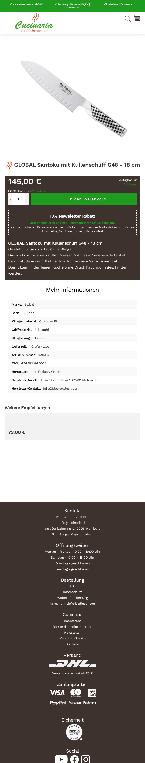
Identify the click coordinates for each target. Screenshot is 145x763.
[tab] (72, 288)
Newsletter (72, 632)
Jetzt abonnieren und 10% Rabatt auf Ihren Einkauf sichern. (72, 222)
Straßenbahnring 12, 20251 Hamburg (72, 528)
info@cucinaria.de (72, 523)
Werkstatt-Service (72, 638)
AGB (72, 586)
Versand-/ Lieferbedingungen (72, 603)
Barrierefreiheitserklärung (72, 626)
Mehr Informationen (72, 290)
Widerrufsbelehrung (72, 598)
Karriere (72, 644)
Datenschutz (72, 592)
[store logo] (34, 22)
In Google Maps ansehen (74, 534)
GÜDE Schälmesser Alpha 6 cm (31, 473)
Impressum (72, 621)
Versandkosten (40, 191)
